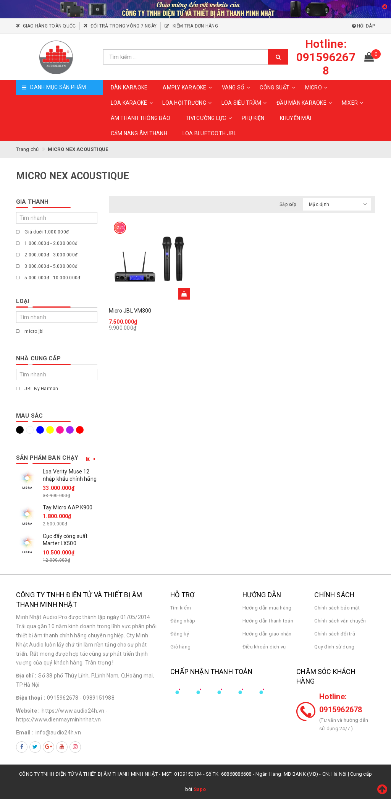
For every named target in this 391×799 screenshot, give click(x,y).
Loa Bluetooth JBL (209, 133)
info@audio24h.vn (58, 732)
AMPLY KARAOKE (188, 87)
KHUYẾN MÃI (296, 118)
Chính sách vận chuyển (340, 621)
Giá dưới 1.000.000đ (42, 232)
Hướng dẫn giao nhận (267, 634)
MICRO (317, 87)
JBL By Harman (37, 388)
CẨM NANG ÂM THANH (139, 133)
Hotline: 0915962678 (340, 703)
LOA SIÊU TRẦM (245, 103)
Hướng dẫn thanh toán (267, 621)
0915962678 (63, 698)
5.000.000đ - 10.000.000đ (48, 277)
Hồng (60, 430)
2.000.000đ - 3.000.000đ (47, 255)
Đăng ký (179, 634)
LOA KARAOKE (133, 103)
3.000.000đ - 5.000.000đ (47, 266)
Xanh (40, 430)
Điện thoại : (30, 698)
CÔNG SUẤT (278, 87)
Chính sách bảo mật (337, 608)
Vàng (50, 430)
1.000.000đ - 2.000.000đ (47, 243)
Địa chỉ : (26, 676)
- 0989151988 (97, 698)
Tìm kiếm (180, 608)
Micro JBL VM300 (130, 311)
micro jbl (30, 331)
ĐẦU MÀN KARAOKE (305, 103)
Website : (28, 711)
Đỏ (80, 430)
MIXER (353, 103)
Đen (20, 430)
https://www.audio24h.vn (73, 711)
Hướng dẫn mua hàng (267, 608)
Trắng (30, 430)
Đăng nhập (182, 621)
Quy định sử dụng (334, 647)
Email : (25, 732)
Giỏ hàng (180, 647)
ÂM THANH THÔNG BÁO (141, 118)
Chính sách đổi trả (334, 634)
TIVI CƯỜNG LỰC (210, 118)
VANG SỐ (237, 87)
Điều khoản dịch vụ (264, 647)
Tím (70, 430)
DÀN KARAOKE (129, 87)
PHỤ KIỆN (253, 118)
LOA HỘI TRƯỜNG (188, 103)
